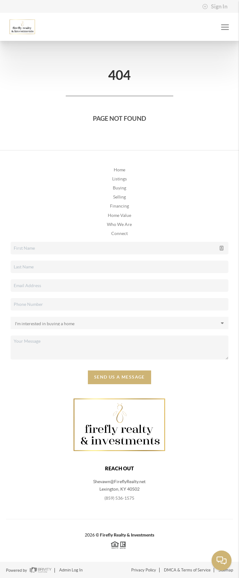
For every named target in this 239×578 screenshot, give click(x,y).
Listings (119, 178)
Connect (119, 233)
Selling (119, 196)
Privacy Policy (143, 570)
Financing (119, 205)
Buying (119, 187)
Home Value (119, 215)
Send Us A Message (119, 377)
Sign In (214, 6)
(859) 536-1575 (119, 498)
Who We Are (119, 224)
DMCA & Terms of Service (187, 570)
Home (119, 169)
